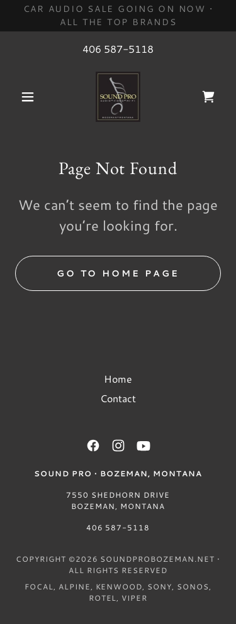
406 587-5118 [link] (118, 48)
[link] (118, 97)
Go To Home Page (118, 273)
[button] (30, 96)
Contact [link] (118, 398)
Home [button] (118, 378)
